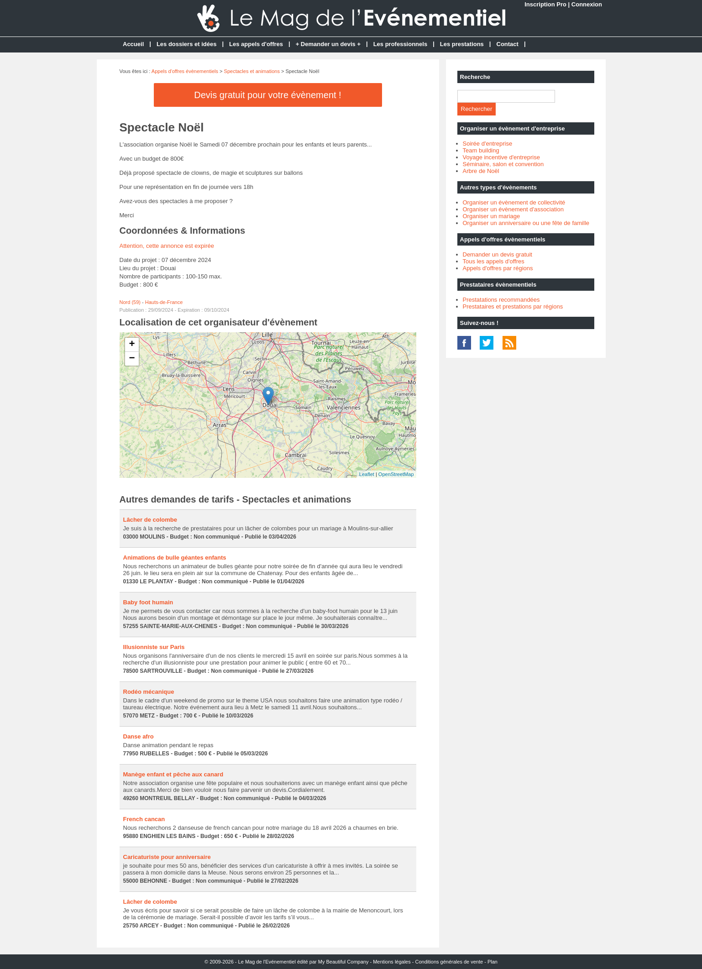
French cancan (144, 819)
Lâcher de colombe (150, 519)
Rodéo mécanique (148, 691)
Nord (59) (130, 302)
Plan (492, 961)
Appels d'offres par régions (498, 268)
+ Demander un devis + (328, 44)
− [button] (132, 359)
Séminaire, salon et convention (503, 164)
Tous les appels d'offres (493, 261)
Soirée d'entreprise (488, 143)
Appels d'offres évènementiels (185, 71)
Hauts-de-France (164, 302)
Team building (481, 150)
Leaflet (366, 474)
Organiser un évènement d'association (513, 209)
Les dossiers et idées (187, 44)
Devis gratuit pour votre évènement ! (267, 95)
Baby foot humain (148, 602)
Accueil (133, 44)
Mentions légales (392, 961)
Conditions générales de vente (449, 961)
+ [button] (132, 344)
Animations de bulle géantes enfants (174, 557)
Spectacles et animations (252, 71)
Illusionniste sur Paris (154, 647)
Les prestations (462, 44)
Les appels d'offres (256, 44)
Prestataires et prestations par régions (513, 306)
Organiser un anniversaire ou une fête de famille (526, 223)
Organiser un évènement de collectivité (514, 202)
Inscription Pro (545, 4)
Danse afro (138, 736)
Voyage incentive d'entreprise (501, 157)
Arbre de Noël (481, 171)
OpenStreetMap (396, 474)
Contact (508, 44)
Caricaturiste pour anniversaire (167, 857)
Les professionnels (400, 44)
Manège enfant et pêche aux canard (173, 774)
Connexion (586, 4)
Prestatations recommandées (501, 299)
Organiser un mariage (491, 216)
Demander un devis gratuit (497, 254)
